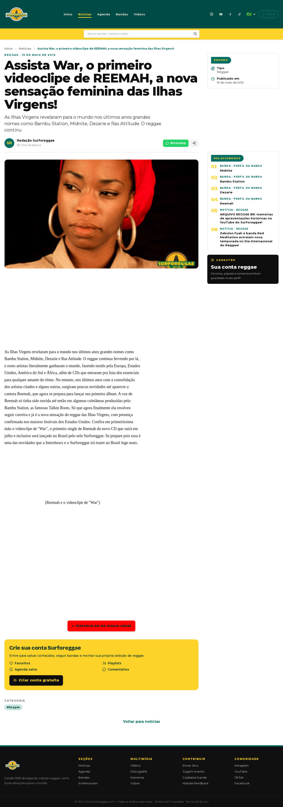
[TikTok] (239, 14)
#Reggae (13, 707)
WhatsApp (176, 143)
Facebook (242, 783)
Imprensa (137, 777)
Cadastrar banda (195, 777)
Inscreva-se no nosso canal (101, 626)
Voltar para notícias (141, 721)
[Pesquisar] (195, 33)
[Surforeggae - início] (16, 14)
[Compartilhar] (194, 143)
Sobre (135, 783)
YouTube (240, 771)
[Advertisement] (101, 312)
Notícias (85, 14)
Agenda (103, 14)
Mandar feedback (196, 783)
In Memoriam (88, 783)
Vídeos (139, 14)
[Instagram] (211, 14)
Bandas (122, 14)
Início (68, 14)
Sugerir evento (193, 771)
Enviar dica (190, 765)
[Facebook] (230, 14)
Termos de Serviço (197, 801)
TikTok (239, 777)
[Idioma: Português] (250, 14)
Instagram (241, 765)
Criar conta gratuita (36, 680)
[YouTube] (220, 14)
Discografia (138, 771)
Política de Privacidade (169, 801)
